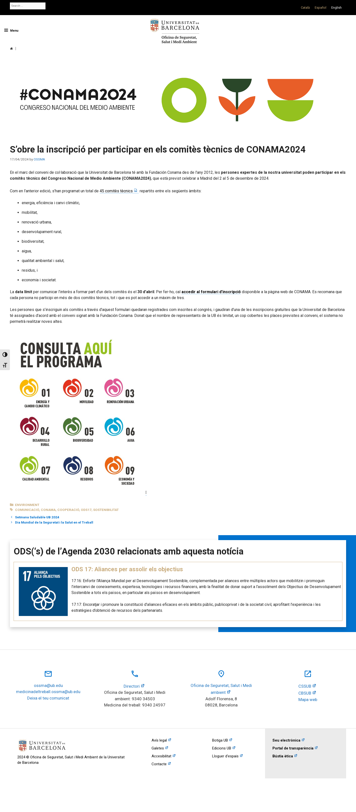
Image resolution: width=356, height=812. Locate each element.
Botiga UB (220, 740)
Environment (27, 505)
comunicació (27, 510)
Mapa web (307, 699)
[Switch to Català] (305, 7)
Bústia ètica (282, 756)
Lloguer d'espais (225, 756)
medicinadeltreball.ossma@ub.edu (48, 691)
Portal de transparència (292, 748)
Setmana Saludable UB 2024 (37, 517)
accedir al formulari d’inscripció (211, 291)
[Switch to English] (336, 7)
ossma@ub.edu (48, 685)
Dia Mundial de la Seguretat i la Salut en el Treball (54, 522)
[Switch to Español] (320, 7)
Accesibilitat (161, 756)
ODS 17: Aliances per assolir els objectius (127, 569)
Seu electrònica (286, 740)
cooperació (68, 510)
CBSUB (304, 693)
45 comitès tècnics (116, 191)
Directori (132, 686)
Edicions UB (221, 748)
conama (48, 510)
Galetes (158, 748)
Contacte (159, 764)
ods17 (86, 510)
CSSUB (304, 686)
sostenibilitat (106, 510)
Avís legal (159, 740)
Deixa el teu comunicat (48, 698)
